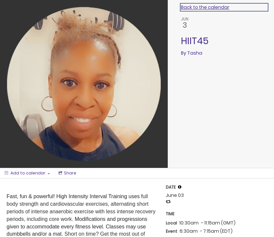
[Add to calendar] (27, 173)
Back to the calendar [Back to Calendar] (205, 7)
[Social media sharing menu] (67, 173)
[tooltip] (179, 187)
